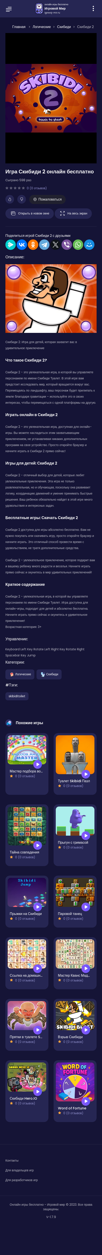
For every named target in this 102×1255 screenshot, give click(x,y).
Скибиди (49, 674)
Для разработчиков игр (21, 1180)
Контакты (11, 1160)
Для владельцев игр (19, 1170)
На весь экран (73, 214)
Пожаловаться (47, 199)
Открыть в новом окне (29, 214)
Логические (20, 674)
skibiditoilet (17, 696)
